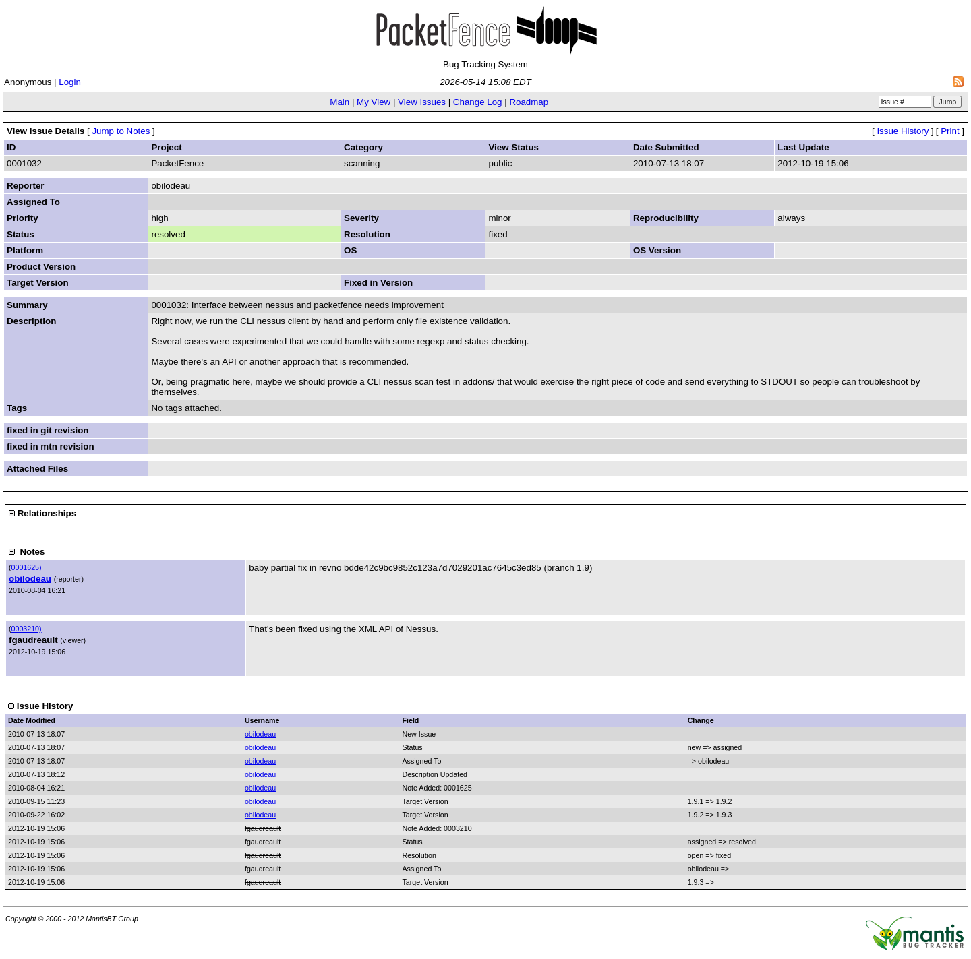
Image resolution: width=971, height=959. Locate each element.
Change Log (477, 102)
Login (70, 82)
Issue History (903, 131)
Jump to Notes (121, 131)
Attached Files (37, 469)
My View (373, 102)
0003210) (26, 629)
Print (950, 131)
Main (339, 102)
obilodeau (30, 579)
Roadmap (528, 102)
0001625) (26, 567)
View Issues (422, 102)
